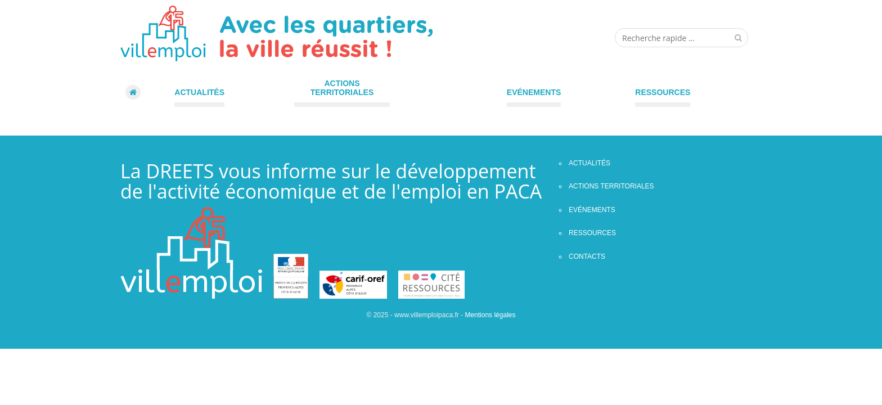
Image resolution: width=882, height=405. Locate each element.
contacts (587, 256)
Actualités (199, 92)
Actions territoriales (342, 88)
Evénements (534, 92)
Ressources (662, 92)
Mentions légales (490, 315)
